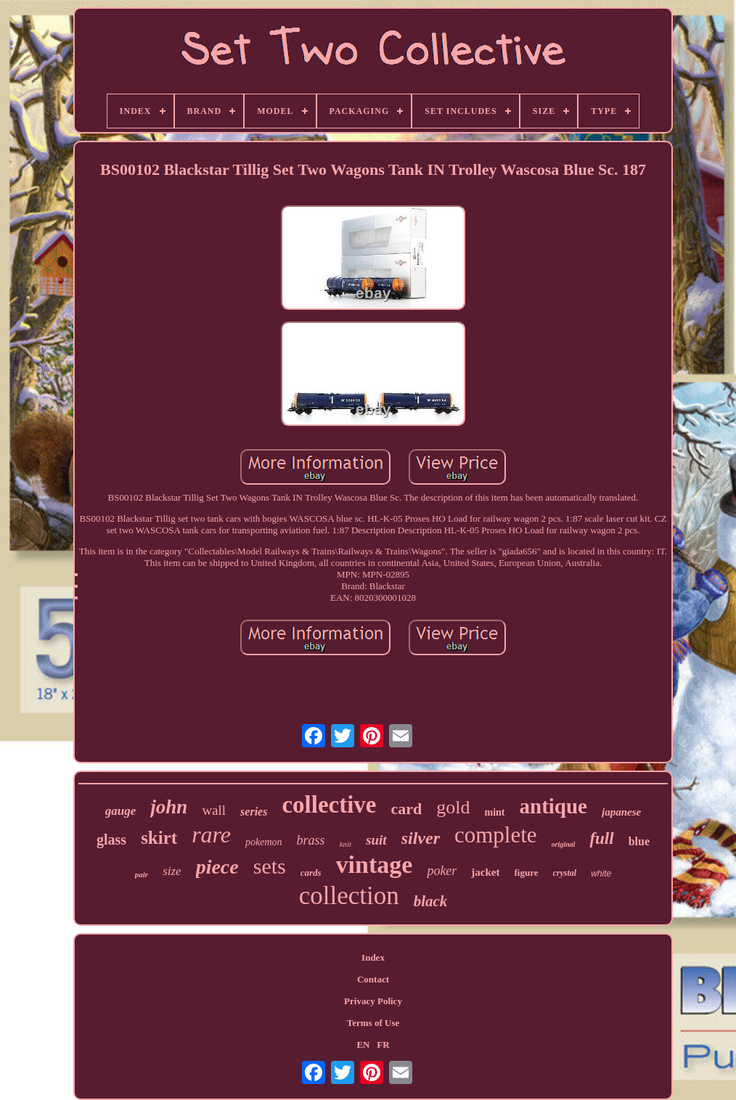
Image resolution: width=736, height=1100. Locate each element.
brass (311, 840)
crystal (565, 873)
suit (376, 839)
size (172, 871)
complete (495, 834)
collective (329, 805)
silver (420, 838)
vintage (374, 864)
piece (217, 866)
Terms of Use (373, 1022)
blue (639, 841)
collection (349, 896)
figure (527, 872)
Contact (373, 979)
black (431, 901)
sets (269, 866)
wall (214, 810)
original (564, 844)
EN (362, 1044)
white (601, 874)
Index (373, 957)
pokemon (263, 842)
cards (311, 872)
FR (383, 1044)
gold (453, 807)
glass (111, 839)
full (601, 838)
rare (211, 834)
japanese (621, 812)
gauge (120, 811)
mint (495, 812)
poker (442, 870)
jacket (485, 872)
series (253, 811)
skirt (159, 837)
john (168, 807)
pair (141, 874)
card (406, 809)
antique (553, 806)
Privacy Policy (373, 1001)
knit (346, 844)
